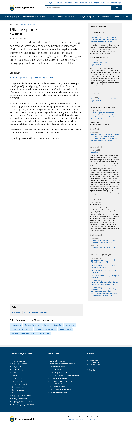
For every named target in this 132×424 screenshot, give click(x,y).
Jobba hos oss (17, 378)
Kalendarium (17, 381)
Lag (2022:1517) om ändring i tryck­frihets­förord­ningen (103, 261)
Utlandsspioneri (96, 152)
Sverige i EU (16, 367)
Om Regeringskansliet (20, 384)
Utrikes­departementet (59, 392)
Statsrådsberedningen (59, 361)
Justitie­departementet (58, 372)
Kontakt (15, 375)
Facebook (17, 312)
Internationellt (43, 333)
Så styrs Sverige (18, 369)
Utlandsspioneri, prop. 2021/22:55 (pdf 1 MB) (33, 77)
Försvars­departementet (59, 369)
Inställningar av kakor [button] (92, 419)
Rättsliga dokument (32, 325)
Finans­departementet (58, 367)
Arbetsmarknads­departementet (62, 364)
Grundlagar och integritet (46, 329)
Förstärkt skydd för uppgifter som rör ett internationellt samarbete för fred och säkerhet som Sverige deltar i (105, 39)
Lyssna (51, 3)
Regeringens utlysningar (21, 396)
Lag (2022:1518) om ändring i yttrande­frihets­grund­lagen (104, 266)
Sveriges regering (18, 361)
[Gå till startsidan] (22, 7)
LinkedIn (34, 312)
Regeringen (69, 325)
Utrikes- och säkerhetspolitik (22, 333)
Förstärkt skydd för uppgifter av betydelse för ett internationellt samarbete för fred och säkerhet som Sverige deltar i (104, 116)
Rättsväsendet (65, 329)
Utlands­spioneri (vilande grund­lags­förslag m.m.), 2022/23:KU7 (103, 241)
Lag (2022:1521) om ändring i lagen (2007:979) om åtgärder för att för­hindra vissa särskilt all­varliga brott (105, 283)
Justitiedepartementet (29, 24)
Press (14, 372)
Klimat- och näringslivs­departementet (65, 375)
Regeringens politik (19, 364)
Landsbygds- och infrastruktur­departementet (62, 382)
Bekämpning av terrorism (21, 329)
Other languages (114, 3)
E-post (44, 312)
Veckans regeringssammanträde (24, 404)
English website (99, 3)
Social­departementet (58, 386)
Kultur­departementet (58, 378)
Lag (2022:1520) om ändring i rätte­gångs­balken (105, 277)
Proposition (16, 325)
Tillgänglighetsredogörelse (22, 402)
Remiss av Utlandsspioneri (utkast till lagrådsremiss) (104, 100)
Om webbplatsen (18, 387)
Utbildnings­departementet (60, 389)
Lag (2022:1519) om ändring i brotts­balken (103, 271)
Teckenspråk (68, 3)
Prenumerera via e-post (83, 3)
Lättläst (59, 3)
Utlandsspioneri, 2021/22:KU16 (102, 248)
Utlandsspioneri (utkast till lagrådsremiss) (100, 64)
